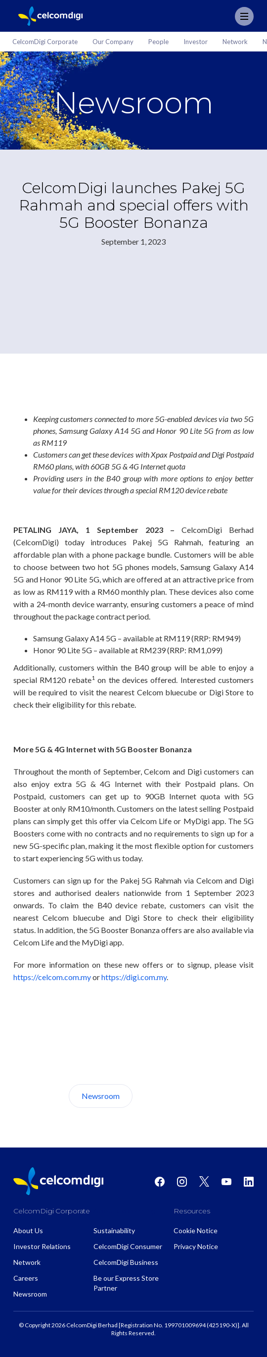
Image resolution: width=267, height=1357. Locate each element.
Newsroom (101, 1095)
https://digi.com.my (134, 977)
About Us (169, 1095)
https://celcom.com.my (52, 977)
